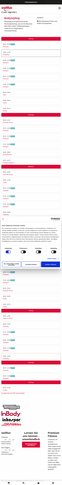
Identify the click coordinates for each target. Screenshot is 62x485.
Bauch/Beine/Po (7, 154)
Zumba (5, 103)
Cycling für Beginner (8, 162)
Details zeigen (51, 258)
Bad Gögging (5, 447)
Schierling (4, 437)
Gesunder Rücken (8, 122)
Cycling (5, 111)
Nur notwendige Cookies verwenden (11, 264)
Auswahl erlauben (31, 264)
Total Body (6, 214)
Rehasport (6, 46)
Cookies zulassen (50, 264)
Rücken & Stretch (8, 318)
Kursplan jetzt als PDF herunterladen (13, 393)
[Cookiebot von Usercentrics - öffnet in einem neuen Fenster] (52, 219)
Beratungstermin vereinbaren (31, 444)
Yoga (4, 94)
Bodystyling (6, 54)
